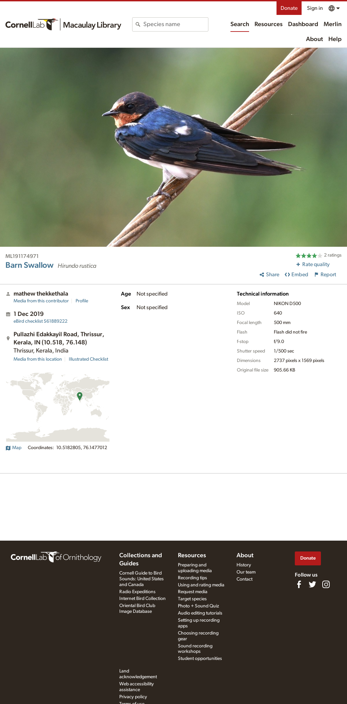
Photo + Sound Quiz (198, 606)
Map (13, 447)
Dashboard (303, 24)
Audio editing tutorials (200, 613)
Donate (289, 8)
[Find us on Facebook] (299, 584)
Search (239, 24)
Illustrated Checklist (88, 359)
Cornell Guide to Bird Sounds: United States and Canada (141, 579)
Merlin (333, 24)
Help (335, 39)
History (244, 565)
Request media (192, 591)
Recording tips (192, 578)
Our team (246, 572)
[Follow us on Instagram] (326, 584)
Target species (192, 599)
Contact (244, 579)
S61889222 (40, 321)
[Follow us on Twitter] (312, 584)
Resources (268, 24)
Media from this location (38, 359)
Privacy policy (133, 697)
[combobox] (175, 24)
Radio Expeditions (137, 591)
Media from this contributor (41, 301)
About (314, 39)
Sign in (315, 8)
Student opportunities (200, 658)
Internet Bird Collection (142, 598)
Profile (82, 301)
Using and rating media (201, 585)
